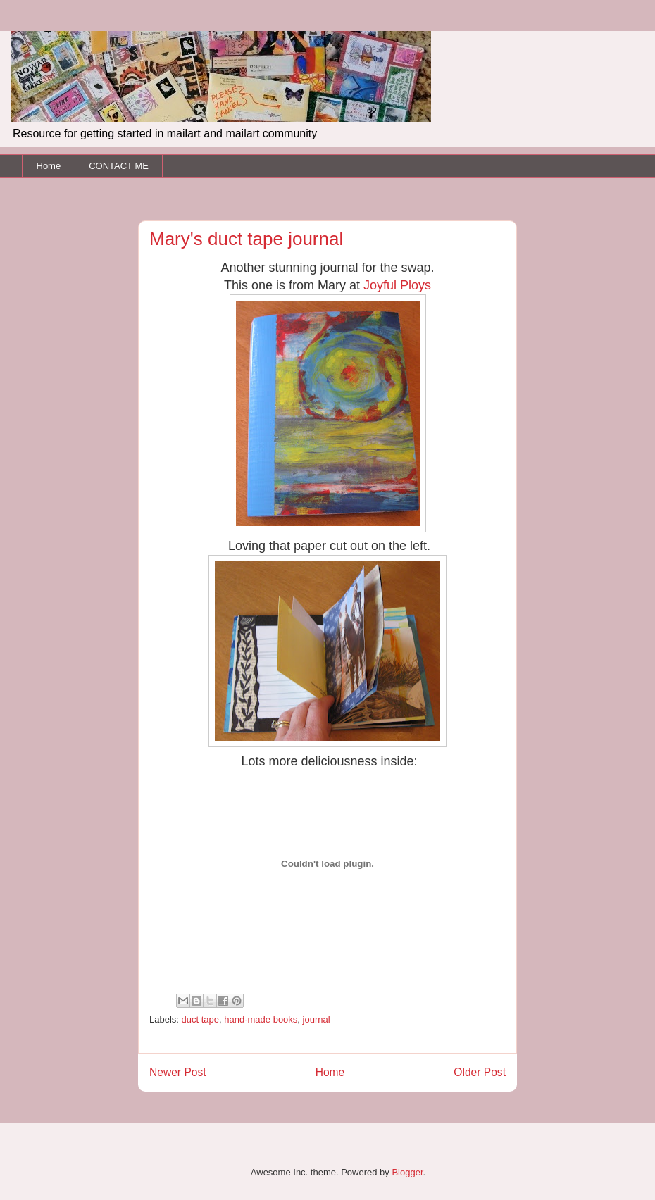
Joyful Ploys (397, 285)
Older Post (480, 1072)
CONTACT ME (119, 166)
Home (49, 166)
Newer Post (177, 1072)
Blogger (407, 1172)
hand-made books (260, 1019)
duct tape (201, 1019)
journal (316, 1019)
